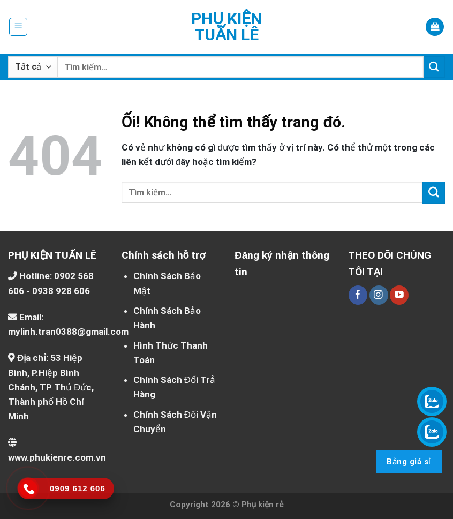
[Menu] (18, 27)
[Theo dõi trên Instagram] (378, 295)
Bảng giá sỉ (409, 462)
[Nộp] (434, 66)
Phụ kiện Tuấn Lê (226, 27)
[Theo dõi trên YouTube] (399, 295)
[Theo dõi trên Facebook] (358, 295)
